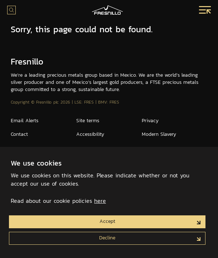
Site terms (87, 120)
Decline (107, 237)
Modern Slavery (159, 134)
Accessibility (90, 134)
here (100, 201)
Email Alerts (24, 120)
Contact (19, 134)
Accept (107, 221)
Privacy (150, 120)
